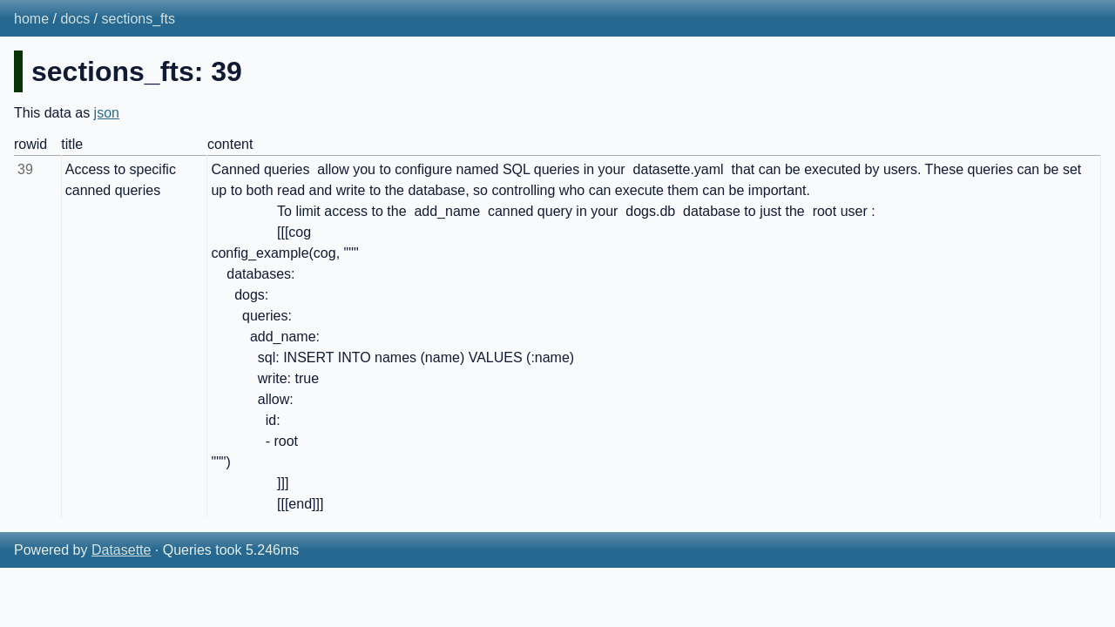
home (31, 18)
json (106, 112)
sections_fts (138, 18)
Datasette (121, 550)
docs (75, 18)
